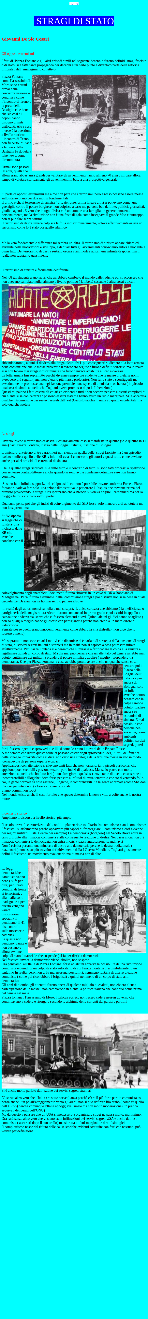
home (73, 4)
